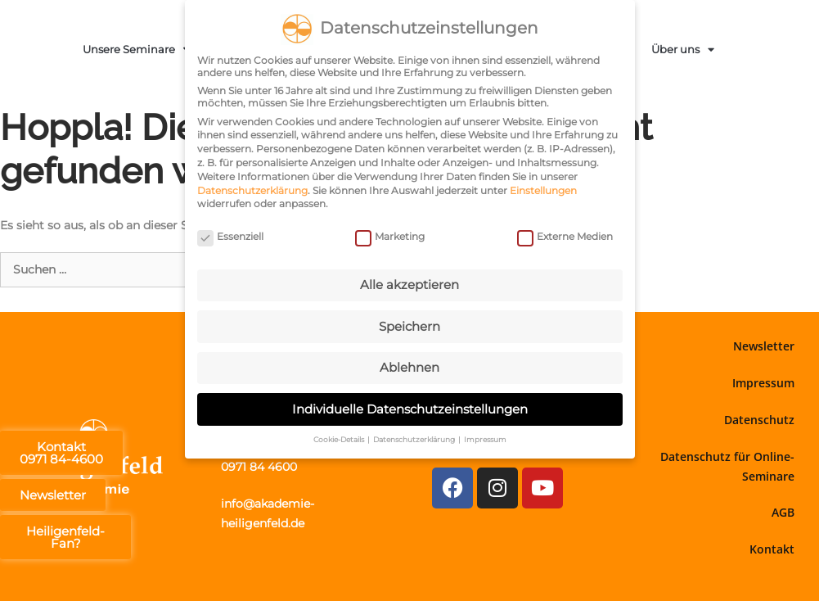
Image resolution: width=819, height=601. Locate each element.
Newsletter (763, 346)
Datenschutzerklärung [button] (415, 438)
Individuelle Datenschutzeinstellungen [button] (410, 408)
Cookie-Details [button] (339, 438)
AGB (783, 512)
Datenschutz (759, 419)
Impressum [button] (485, 438)
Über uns (682, 49)
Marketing (390, 235)
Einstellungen (543, 189)
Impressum (763, 383)
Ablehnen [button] (409, 366)
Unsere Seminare (136, 49)
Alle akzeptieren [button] (409, 283)
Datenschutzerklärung (252, 189)
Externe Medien (565, 235)
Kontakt (771, 549)
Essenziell (230, 235)
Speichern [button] (409, 325)
